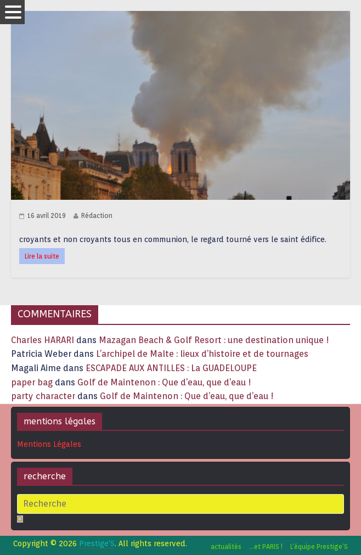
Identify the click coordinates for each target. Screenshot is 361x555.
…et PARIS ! (266, 546)
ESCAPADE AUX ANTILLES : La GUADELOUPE (171, 368)
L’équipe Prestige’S (319, 546)
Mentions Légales (49, 444)
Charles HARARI (42, 340)
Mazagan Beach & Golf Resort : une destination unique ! (214, 340)
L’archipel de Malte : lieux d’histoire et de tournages (203, 354)
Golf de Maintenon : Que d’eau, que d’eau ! (164, 382)
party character (43, 396)
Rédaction (96, 215)
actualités (226, 546)
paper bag (32, 382)
